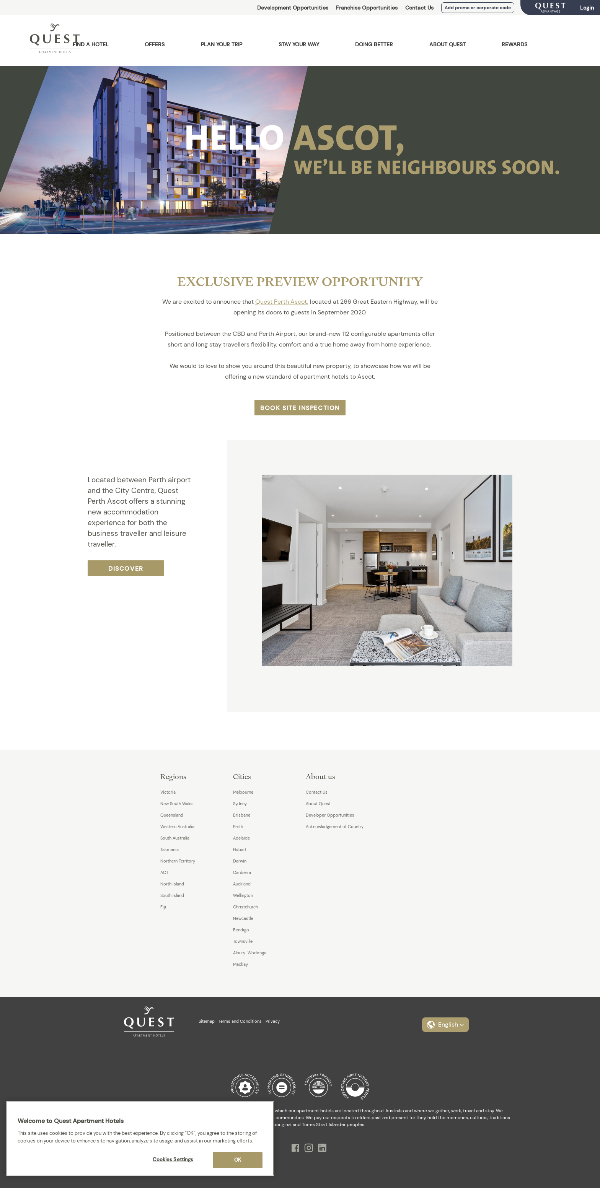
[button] (445, 1024)
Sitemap (207, 1021)
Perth (238, 826)
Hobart (239, 849)
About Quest (318, 803)
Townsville (243, 941)
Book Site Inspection (300, 408)
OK (237, 1160)
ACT (164, 872)
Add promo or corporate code (478, 8)
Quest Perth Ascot (281, 302)
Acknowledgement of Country (335, 826)
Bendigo (241, 929)
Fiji (163, 907)
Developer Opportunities (330, 815)
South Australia (174, 838)
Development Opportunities (292, 7)
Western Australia (177, 826)
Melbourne (243, 792)
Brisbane (241, 815)
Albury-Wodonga (249, 952)
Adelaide (241, 838)
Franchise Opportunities (367, 7)
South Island (172, 895)
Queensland (171, 815)
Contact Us (419, 7)
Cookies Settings (173, 1159)
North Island (172, 884)
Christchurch (245, 907)
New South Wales (177, 803)
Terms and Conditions (240, 1021)
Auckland (242, 884)
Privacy (273, 1021)
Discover (125, 569)
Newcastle (243, 918)
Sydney (240, 803)
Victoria (168, 792)
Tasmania (169, 849)
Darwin (239, 861)
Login (587, 7)
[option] (405, 570)
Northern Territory (177, 861)
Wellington (243, 895)
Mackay (240, 964)
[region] (140, 1138)
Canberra (242, 872)
